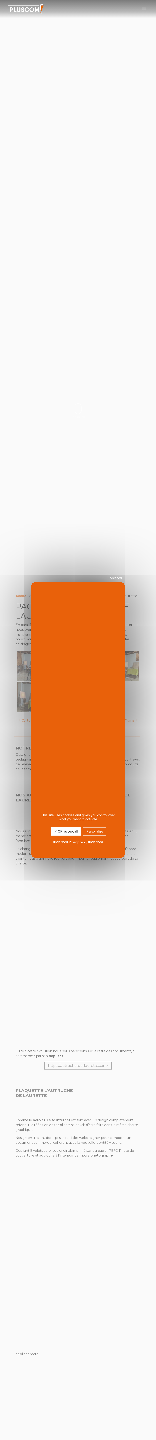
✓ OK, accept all (66, 831)
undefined (115, 578)
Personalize (94, 831)
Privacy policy (78, 842)
